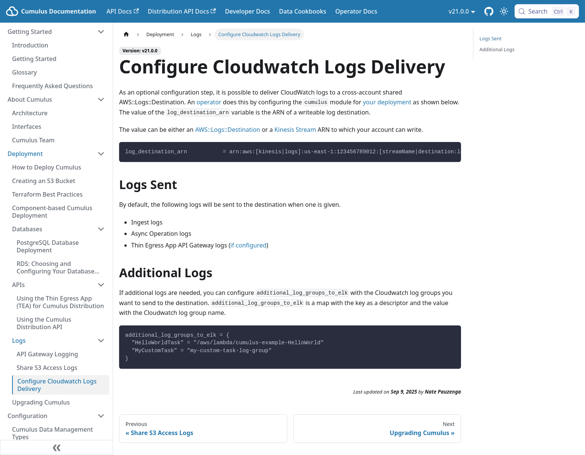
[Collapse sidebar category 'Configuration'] (101, 416)
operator (208, 102)
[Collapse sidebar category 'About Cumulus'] (101, 99)
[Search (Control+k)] (547, 11)
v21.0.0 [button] (459, 11)
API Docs (123, 11)
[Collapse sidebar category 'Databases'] (101, 229)
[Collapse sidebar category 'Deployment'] (101, 154)
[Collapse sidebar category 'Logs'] (101, 340)
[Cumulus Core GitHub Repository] (489, 11)
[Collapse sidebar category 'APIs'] (101, 285)
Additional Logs (497, 49)
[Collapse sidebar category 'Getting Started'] (101, 32)
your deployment (387, 102)
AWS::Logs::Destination (227, 129)
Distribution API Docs (182, 11)
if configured (248, 245)
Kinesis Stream (295, 129)
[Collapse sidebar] (56, 447)
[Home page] (126, 34)
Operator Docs (356, 11)
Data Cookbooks (302, 11)
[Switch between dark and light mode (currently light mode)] (504, 11)
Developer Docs (247, 11)
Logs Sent (490, 38)
